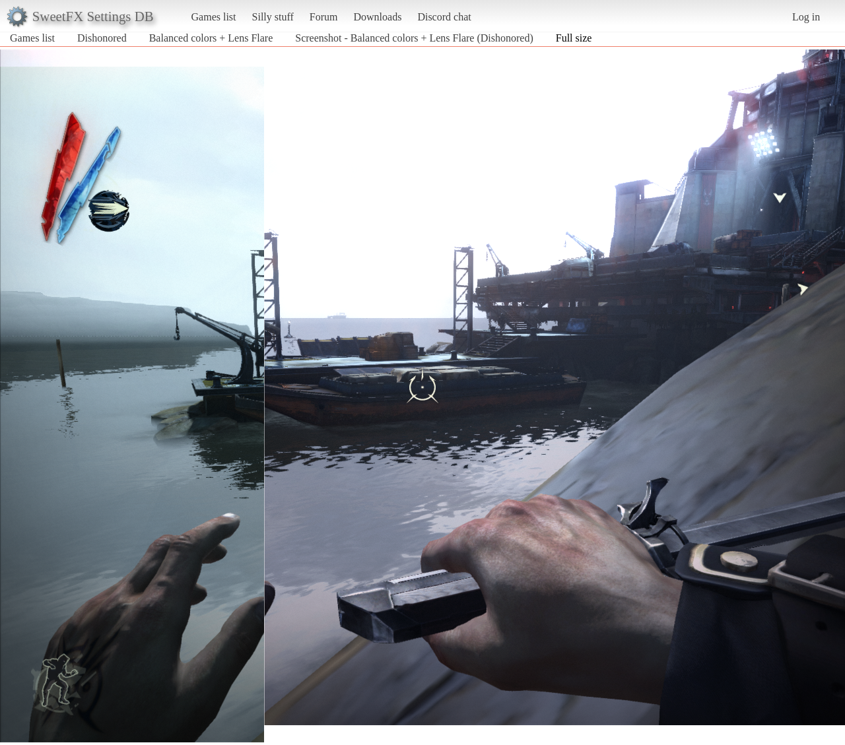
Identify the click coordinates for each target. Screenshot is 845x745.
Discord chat (444, 16)
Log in (806, 16)
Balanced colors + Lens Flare (211, 38)
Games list (213, 16)
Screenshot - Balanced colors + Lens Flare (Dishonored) (414, 38)
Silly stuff (273, 16)
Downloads (377, 16)
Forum (324, 16)
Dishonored (102, 38)
